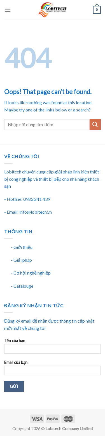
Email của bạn (52, 369)
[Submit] (95, 124)
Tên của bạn (52, 348)
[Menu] (7, 9)
